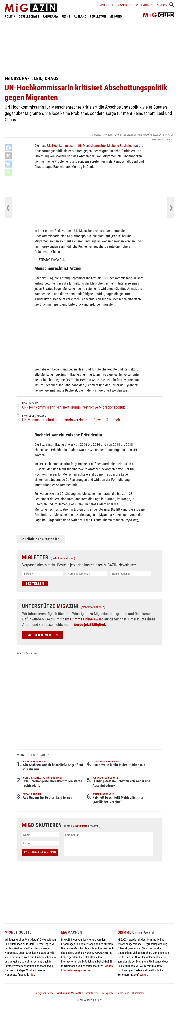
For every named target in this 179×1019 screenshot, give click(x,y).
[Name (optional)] (130, 573)
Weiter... (144, 974)
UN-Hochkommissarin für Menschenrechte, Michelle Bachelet (89, 145)
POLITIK (10, 16)
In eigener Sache (44, 993)
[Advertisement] (89, 47)
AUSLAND (80, 16)
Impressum (123, 993)
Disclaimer (138, 993)
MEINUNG (115, 16)
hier (32, 974)
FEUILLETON (98, 16)
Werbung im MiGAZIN (69, 993)
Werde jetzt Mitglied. (89, 624)
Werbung (161, 4)
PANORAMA (50, 16)
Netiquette (81, 826)
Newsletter (106, 4)
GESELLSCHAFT (29, 16)
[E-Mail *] (42, 573)
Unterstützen (143, 4)
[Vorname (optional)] (86, 573)
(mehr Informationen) (63, 558)
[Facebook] (8, 147)
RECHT (66, 16)
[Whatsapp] (8, 172)
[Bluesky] (8, 164)
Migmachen (124, 4)
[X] (8, 155)
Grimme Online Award (86, 619)
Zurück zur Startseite (41, 539)
